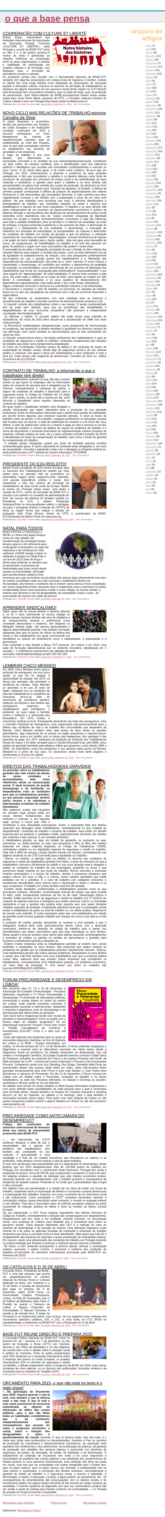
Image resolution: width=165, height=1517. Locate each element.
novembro (151, 66)
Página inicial (58, 1502)
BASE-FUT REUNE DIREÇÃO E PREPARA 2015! (48, 1334)
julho (148, 80)
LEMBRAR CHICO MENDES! (29, 665)
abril (148, 49)
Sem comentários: (83, 104)
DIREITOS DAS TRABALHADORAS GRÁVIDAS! (47, 766)
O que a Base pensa (47, 18)
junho (149, 84)
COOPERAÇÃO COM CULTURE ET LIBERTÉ (44, 33)
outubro (150, 70)
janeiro (149, 59)
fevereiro (151, 56)
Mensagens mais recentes (18, 1502)
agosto (149, 77)
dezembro (151, 63)
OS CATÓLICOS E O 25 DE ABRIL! (35, 1267)
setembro (151, 73)
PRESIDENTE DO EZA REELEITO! (35, 464)
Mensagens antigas (94, 1502)
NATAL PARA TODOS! (23, 528)
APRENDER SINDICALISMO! (30, 607)
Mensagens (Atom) (29, 1510)
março (149, 52)
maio (148, 45)
